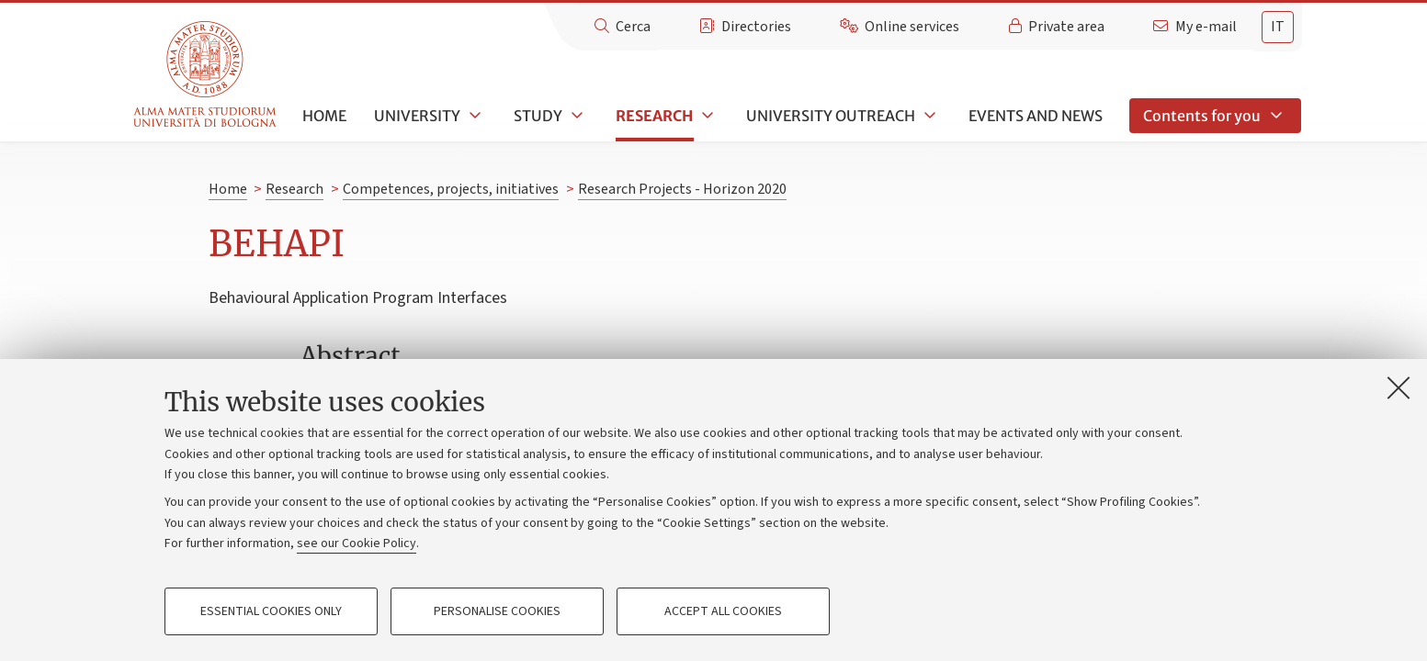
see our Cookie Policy (356, 543)
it (1278, 27)
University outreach (830, 115)
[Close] (1398, 387)
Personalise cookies (497, 611)
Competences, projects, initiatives (451, 189)
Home (324, 115)
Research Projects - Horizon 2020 (682, 189)
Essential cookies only (271, 611)
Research (654, 115)
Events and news (1035, 115)
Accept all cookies (723, 611)
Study (538, 115)
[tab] (1278, 27)
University (417, 115)
